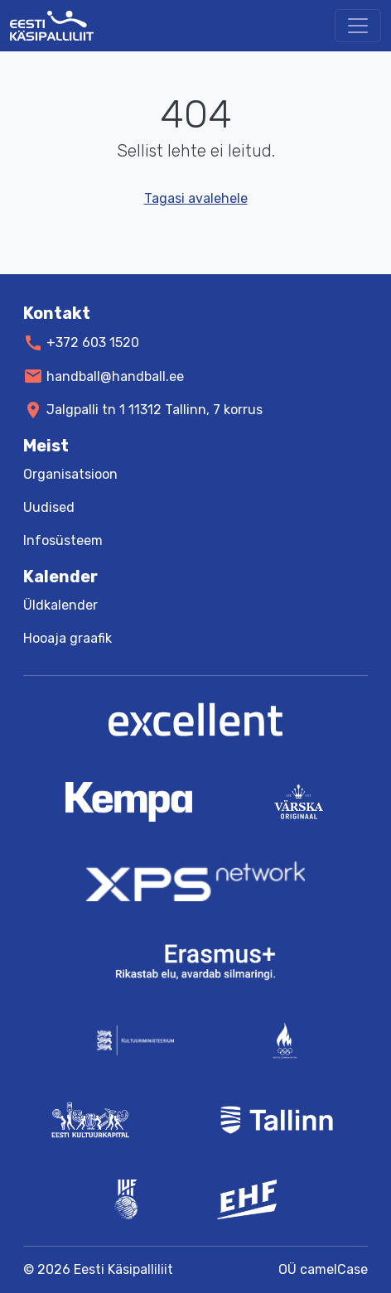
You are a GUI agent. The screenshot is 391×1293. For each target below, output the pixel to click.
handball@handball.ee (115, 376)
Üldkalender (60, 605)
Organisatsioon (70, 474)
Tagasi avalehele (196, 198)
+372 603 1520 (92, 342)
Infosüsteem (63, 540)
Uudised (49, 507)
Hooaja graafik (67, 638)
